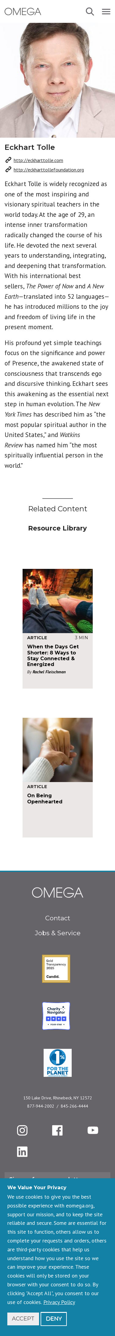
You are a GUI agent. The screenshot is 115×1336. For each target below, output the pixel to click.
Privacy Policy (59, 1302)
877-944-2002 (40, 1106)
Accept (23, 1318)
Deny (54, 1318)
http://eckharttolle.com (38, 160)
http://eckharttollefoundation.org (49, 170)
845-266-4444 (74, 1106)
